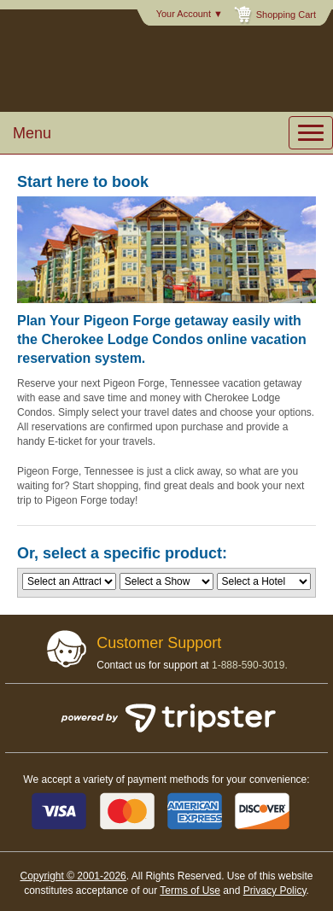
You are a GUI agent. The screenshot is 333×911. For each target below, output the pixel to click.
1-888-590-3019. (250, 665)
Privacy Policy (275, 890)
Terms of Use (190, 890)
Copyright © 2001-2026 (73, 876)
